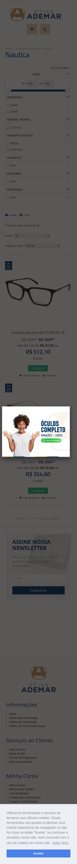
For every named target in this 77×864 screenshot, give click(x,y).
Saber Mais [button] (60, 843)
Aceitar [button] (38, 853)
